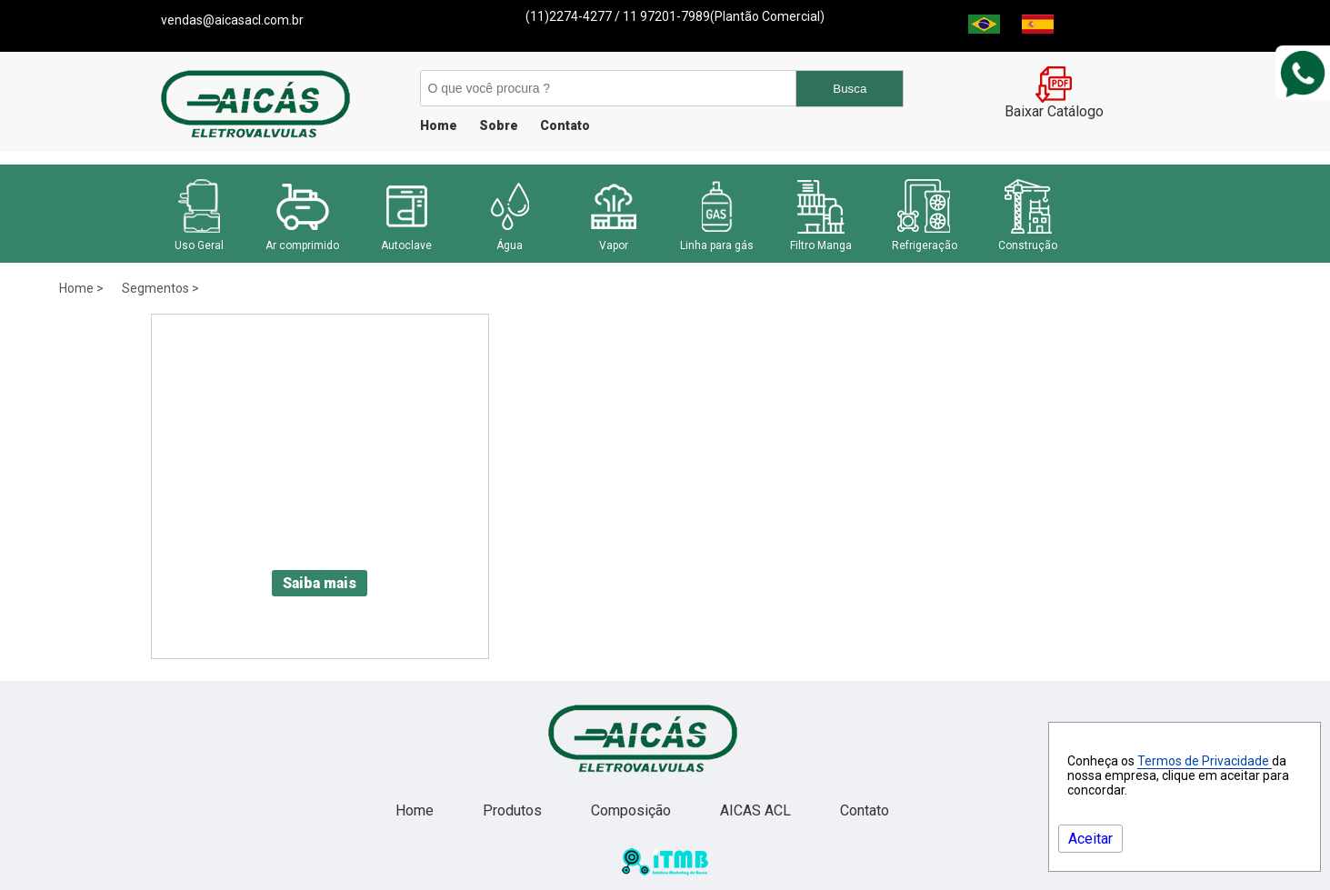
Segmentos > (160, 288)
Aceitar (1090, 838)
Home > (81, 288)
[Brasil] (984, 28)
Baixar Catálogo (1054, 104)
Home (438, 125)
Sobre (498, 125)
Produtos (514, 810)
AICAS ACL (757, 810)
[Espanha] (1038, 28)
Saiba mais (319, 583)
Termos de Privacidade (1204, 761)
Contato (565, 125)
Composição (633, 810)
